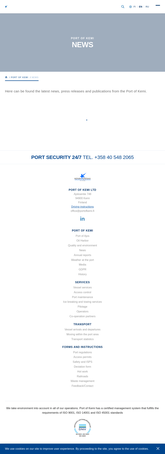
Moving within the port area (82, 334)
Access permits (82, 357)
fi (134, 6)
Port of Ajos (82, 236)
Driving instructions (82, 206)
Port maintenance (82, 297)
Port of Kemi (82, 230)
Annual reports (82, 255)
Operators (82, 311)
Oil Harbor (82, 240)
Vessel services (82, 287)
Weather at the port (82, 260)
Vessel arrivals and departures (82, 329)
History (82, 274)
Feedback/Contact (82, 385)
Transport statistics (82, 339)
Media (82, 264)
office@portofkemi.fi (82, 210)
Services (82, 282)
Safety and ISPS (82, 361)
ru (147, 6)
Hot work (82, 371)
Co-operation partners (82, 316)
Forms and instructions (82, 347)
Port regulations (82, 352)
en (140, 6)
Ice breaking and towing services (82, 301)
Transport (82, 324)
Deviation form (82, 366)
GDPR (82, 269)
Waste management (83, 381)
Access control (82, 292)
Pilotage (82, 306)
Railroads (82, 376)
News (82, 250)
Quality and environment (82, 245)
